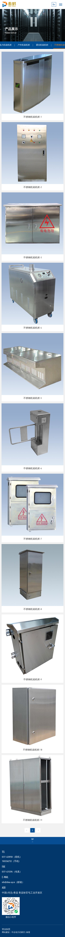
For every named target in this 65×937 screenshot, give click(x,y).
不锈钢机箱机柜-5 (32, 398)
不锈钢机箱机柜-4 (32, 328)
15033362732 (7, 861)
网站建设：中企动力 (10, 932)
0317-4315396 (7, 872)
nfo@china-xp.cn (8, 882)
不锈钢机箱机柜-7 (32, 539)
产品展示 (11, 29)
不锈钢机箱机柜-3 (32, 257)
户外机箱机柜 (24, 45)
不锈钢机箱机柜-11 (32, 820)
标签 (28, 932)
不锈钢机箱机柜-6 (32, 468)
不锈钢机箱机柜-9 (32, 679)
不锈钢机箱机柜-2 (32, 187)
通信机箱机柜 (42, 45)
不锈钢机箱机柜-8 (32, 609)
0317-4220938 (7, 857)
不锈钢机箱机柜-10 (32, 750)
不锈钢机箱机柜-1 (32, 117)
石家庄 (22, 932)
